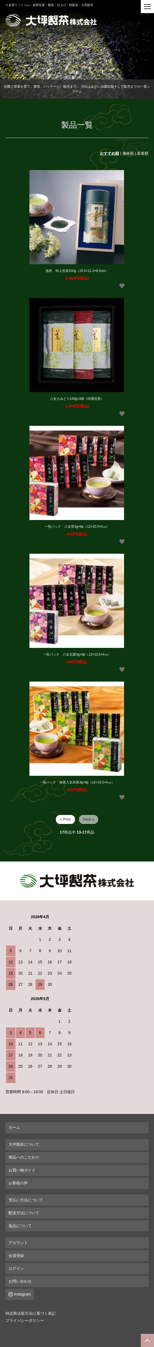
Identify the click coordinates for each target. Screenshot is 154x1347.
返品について (20, 1225)
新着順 (142, 153)
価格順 (128, 153)
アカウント (18, 1242)
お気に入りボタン (122, 285)
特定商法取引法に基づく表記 (31, 1313)
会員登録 (16, 1255)
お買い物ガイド (22, 1170)
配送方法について (24, 1213)
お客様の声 (18, 1183)
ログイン (16, 1268)
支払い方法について (26, 1200)
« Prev (65, 819)
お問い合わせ (20, 1281)
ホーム (14, 1127)
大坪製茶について (24, 1144)
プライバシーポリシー (25, 1320)
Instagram (22, 1294)
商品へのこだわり (24, 1157)
